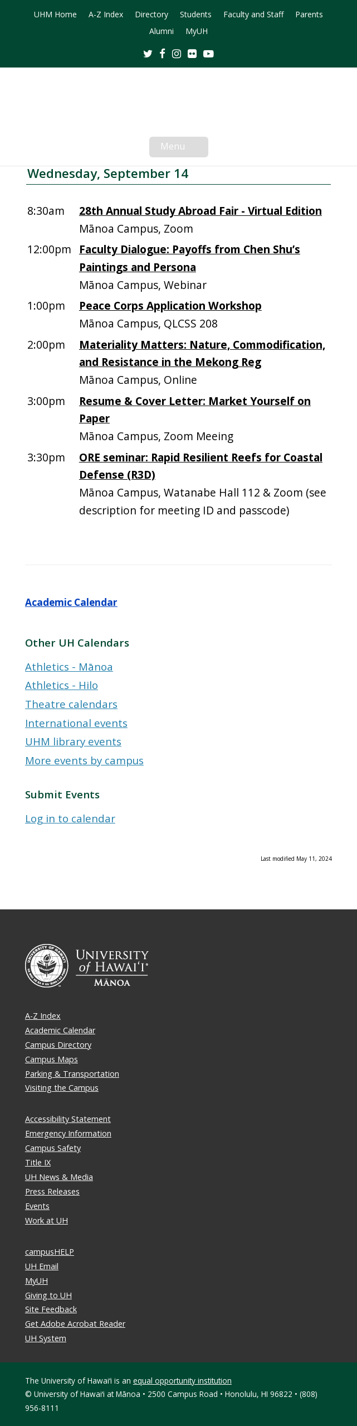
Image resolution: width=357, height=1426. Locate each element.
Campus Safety (53, 1148)
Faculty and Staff (253, 14)
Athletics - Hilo (61, 685)
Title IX (38, 1162)
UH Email (41, 1266)
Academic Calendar (71, 602)
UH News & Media (59, 1177)
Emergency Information (68, 1133)
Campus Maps (51, 1059)
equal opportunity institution (182, 1380)
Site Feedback (51, 1309)
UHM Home (55, 14)
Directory (151, 14)
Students (196, 14)
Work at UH (46, 1220)
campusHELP (49, 1251)
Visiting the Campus (62, 1087)
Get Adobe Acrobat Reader (75, 1323)
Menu (184, 148)
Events (37, 1206)
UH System (45, 1338)
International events (76, 723)
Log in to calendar (70, 818)
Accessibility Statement (68, 1119)
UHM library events (73, 741)
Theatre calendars (71, 704)
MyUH (196, 31)
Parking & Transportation (72, 1073)
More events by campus (84, 760)
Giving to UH (48, 1295)
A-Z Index (106, 14)
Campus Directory (58, 1044)
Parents (309, 14)
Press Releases (52, 1191)
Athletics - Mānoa (69, 666)
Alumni (161, 31)
